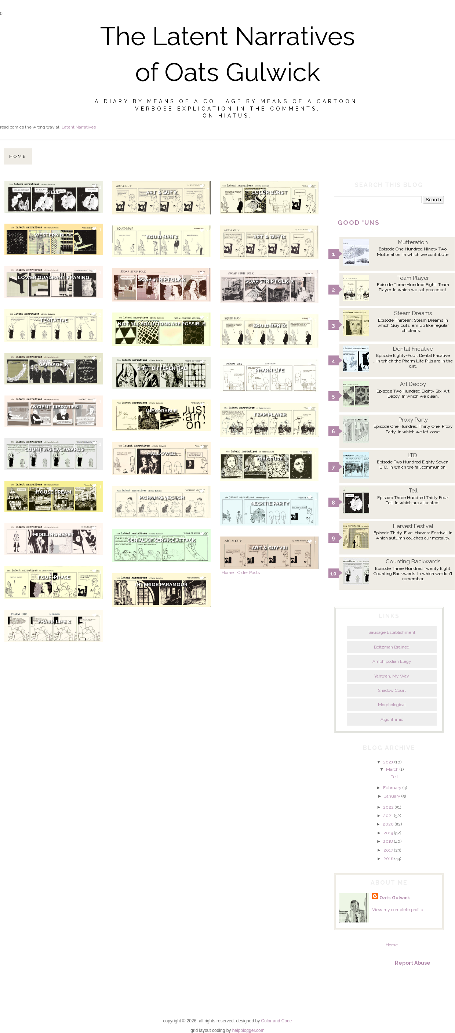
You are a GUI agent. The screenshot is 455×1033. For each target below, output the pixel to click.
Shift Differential (161, 368)
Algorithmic (392, 719)
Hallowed (161, 453)
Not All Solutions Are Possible (161, 323)
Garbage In (54, 364)
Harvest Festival (413, 526)
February (392, 787)
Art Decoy (413, 384)
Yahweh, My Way (391, 676)
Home (17, 156)
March (392, 769)
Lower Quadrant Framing (53, 277)
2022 (388, 807)
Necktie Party (269, 503)
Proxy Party (413, 419)
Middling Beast (53, 534)
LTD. (413, 455)
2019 (388, 832)
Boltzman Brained (392, 647)
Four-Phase (54, 577)
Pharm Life (269, 370)
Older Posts (248, 572)
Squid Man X (161, 236)
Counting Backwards (53, 449)
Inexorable (161, 410)
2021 (388, 815)
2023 (388, 762)
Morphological (391, 704)
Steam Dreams (413, 313)
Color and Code (276, 1020)
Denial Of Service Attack (161, 540)
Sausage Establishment (391, 632)
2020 (388, 824)
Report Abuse (412, 963)
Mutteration (413, 242)
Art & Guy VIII (269, 547)
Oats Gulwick (394, 897)
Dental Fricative (413, 349)
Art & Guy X (161, 192)
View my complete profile (397, 909)
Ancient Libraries (54, 406)
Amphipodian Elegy (391, 661)
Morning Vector (161, 497)
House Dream (53, 492)
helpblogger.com (248, 1030)
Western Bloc (53, 235)
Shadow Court (392, 690)
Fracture (269, 459)
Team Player (269, 414)
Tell (53, 192)
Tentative (54, 320)
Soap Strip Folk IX (269, 281)
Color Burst (269, 192)
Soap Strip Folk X (161, 279)
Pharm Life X (53, 621)
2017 (388, 850)
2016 (388, 858)
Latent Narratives (79, 127)
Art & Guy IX (269, 236)
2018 (388, 841)
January (392, 796)
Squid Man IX (269, 325)
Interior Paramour (161, 584)
